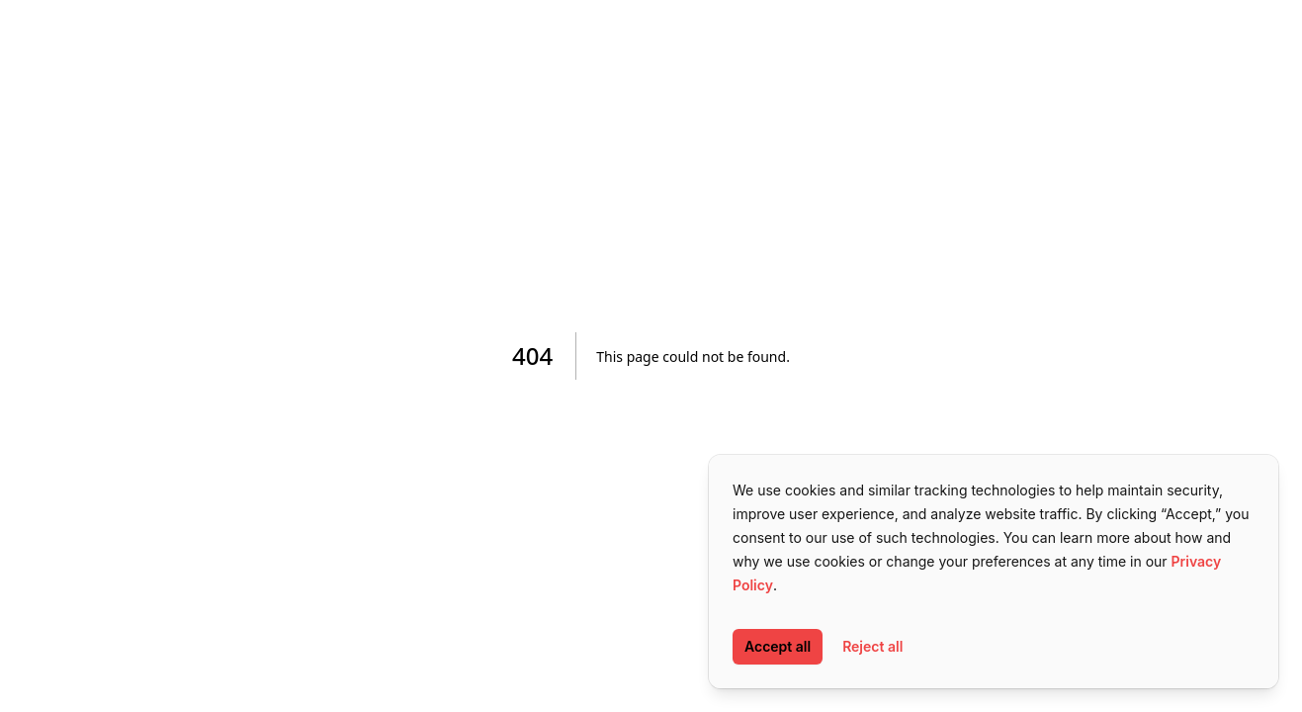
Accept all (777, 646)
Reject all (872, 646)
